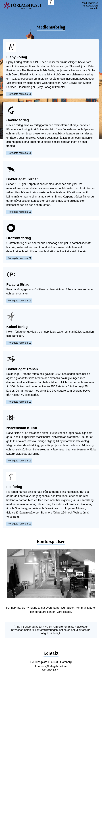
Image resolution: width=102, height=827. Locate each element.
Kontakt (94, 8)
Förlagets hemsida (19, 94)
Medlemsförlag (90, 3)
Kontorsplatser (90, 5)
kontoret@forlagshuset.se (51, 630)
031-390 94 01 (51, 670)
